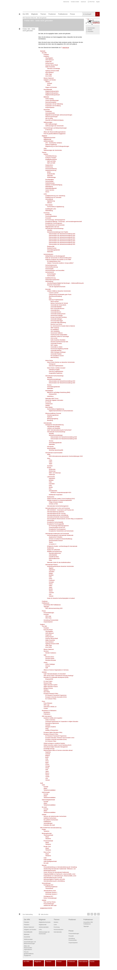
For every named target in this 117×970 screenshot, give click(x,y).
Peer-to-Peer (47, 852)
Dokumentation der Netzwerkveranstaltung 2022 (62, 239)
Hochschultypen (51, 274)
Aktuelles (49, 230)
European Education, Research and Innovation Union (59, 737)
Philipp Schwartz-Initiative (56, 502)
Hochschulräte (51, 275)
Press (43, 701)
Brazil (46, 757)
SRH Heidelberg (55, 331)
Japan (50, 463)
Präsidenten (48, 111)
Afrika (48, 454)
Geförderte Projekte (54, 369)
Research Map (48, 683)
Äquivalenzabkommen (55, 553)
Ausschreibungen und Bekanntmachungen (55, 128)
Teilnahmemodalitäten (50, 790)
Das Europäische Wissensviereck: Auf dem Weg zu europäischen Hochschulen (65, 519)
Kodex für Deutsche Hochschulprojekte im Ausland (61, 598)
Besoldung (50, 420)
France (47, 764)
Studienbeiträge (51, 177)
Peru (50, 489)
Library (45, 662)
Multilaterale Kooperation (55, 494)
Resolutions (47, 712)
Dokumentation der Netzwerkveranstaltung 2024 (62, 242)
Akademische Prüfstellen (55, 537)
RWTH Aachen (55, 301)
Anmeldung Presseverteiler (51, 620)
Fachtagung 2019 (48, 885)
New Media (47, 691)
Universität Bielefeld (56, 306)
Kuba (50, 485)
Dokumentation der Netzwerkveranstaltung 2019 (62, 233)
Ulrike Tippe (48, 74)
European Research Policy (51, 693)
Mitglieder (44, 136)
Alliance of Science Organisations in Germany (56, 670)
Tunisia (47, 776)
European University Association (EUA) (56, 697)
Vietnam (51, 596)
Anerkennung (49, 167)
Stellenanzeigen (48, 122)
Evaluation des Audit (49, 825)
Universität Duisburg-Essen (58, 313)
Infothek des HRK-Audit (50, 905)
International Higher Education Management (56, 747)
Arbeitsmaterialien (48, 141)
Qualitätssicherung (50, 278)
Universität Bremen (56, 312)
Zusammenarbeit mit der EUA (57, 527)
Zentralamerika (53, 490)
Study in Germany (50, 719)
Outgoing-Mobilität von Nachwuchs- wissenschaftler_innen (59, 874)
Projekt (44, 829)
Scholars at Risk (53, 504)
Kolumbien (52, 483)
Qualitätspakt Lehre (50, 209)
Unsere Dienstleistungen (52, 100)
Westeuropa (52, 471)
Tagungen (46, 606)
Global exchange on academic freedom (54, 743)
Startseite (42, 51)
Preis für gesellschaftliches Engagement (54, 133)
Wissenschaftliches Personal (53, 413)
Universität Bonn (55, 310)
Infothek (44, 814)
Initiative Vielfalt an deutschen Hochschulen (59, 291)
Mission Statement (49, 78)
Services (47, 666)
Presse (44, 611)
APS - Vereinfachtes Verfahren (53, 143)
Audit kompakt (46, 792)
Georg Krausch (49, 63)
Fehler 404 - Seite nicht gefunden (29, 30)
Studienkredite (51, 174)
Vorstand (49, 83)
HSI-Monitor (50, 446)
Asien (48, 458)
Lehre (45, 194)
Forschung (46, 212)
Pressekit (46, 614)
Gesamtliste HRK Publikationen (52, 604)
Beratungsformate (47, 833)
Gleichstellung (49, 281)
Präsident (46, 54)
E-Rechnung (48, 129)
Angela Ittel (48, 61)
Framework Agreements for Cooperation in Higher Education (61, 721)
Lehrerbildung (49, 199)
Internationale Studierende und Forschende (57, 533)
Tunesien (51, 592)
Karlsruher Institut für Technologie (60, 336)
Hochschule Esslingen (57, 315)
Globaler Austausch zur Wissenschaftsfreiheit (59, 500)
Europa (49, 467)
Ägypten (51, 568)
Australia (47, 754)
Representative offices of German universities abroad (58, 750)
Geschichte (47, 109)
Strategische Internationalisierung (54, 424)
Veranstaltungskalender (53, 250)
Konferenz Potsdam (50, 157)
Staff (45, 655)
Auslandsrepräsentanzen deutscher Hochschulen (60, 566)
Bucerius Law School (56, 324)
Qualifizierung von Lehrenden (53, 197)
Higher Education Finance (51, 686)
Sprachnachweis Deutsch (56, 540)
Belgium (47, 755)
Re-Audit (44, 807)
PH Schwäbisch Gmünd (57, 355)
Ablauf (45, 788)
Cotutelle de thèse (54, 556)
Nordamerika (50, 497)
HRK (24, 17)
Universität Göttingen (56, 319)
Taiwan (51, 591)
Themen (44, 152)
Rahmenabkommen (54, 558)
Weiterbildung (49, 186)
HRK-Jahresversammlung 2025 (53, 608)
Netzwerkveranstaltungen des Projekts (57, 232)
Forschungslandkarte (51, 216)
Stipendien (50, 175)
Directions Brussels (50, 660)
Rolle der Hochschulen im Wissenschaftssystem (58, 257)
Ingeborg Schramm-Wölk (52, 70)
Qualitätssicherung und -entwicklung (55, 195)
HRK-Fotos (48, 618)
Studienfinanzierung (50, 170)
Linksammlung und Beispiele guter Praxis (60, 294)
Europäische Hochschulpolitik (55, 522)
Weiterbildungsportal (51, 188)
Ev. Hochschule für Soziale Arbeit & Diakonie (63, 326)
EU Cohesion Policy (50, 698)
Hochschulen (91, 28)
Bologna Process (48, 688)
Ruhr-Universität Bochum (57, 308)
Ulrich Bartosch (49, 59)
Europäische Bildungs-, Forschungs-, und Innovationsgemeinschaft (63, 221)
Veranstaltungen (48, 823)
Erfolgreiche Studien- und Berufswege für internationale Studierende (62, 547)
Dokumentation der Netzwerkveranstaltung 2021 (62, 237)
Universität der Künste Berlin (58, 305)
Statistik (47, 405)
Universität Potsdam (56, 354)
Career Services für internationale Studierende (56, 872)
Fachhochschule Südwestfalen (59, 334)
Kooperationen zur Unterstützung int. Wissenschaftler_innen (60, 875)
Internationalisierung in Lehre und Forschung (57, 508)
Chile (50, 482)
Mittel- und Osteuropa (55, 473)
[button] (27, 914)
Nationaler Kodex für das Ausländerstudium (59, 562)
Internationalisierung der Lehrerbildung (57, 515)
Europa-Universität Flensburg (59, 317)
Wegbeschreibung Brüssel (52, 94)
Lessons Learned (53, 292)
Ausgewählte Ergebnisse (55, 373)
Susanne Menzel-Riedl (51, 65)
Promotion (48, 218)
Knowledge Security (49, 748)
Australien (50, 466)
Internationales (48, 423)
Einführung (48, 214)
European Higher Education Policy (53, 732)
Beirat (48, 85)
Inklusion (49, 202)
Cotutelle (47, 725)
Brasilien (51, 480)
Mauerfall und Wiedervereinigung (54, 120)
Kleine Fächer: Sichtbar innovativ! (56, 368)
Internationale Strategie (53, 426)
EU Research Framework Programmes (56, 695)
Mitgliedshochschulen (49, 137)
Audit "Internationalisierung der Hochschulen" (59, 430)
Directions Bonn (49, 657)
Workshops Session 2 (51, 894)
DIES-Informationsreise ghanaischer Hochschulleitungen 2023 (66, 456)
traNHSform (50, 396)
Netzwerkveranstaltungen (54, 379)
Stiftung (47, 81)
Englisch (42, 624)
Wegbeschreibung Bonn (51, 93)
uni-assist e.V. (53, 544)
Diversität (47, 289)
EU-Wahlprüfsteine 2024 (53, 261)
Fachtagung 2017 (48, 896)
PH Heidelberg (55, 329)
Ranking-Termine (51, 248)
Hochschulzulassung (51, 168)
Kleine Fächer (49, 360)
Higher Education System (50, 684)
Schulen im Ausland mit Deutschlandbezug (60, 539)
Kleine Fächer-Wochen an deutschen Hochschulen (61, 362)
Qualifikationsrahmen (51, 159)
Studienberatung (49, 183)
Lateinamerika (51, 476)
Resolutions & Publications (49, 710)
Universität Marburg (56, 350)
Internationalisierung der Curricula (56, 513)
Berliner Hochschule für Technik (59, 303)
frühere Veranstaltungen (50, 898)
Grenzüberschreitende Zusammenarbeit (58, 517)
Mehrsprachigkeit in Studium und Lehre (54, 879)
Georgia (47, 766)
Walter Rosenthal (50, 66)
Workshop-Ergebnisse (51, 886)
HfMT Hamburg (55, 327)
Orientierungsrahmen (53, 415)
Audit (41, 783)
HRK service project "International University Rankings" (59, 675)
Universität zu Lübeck (56, 347)
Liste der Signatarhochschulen (57, 286)
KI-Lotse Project (48, 681)
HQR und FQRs (51, 161)
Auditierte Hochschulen (50, 818)
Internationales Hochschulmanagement (57, 506)
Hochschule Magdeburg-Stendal (59, 348)
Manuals (44, 865)
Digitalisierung (51, 201)
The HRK (44, 626)
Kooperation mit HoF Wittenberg (54, 104)
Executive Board (48, 629)
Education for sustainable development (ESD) (56, 677)
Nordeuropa (52, 469)
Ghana (51, 584)
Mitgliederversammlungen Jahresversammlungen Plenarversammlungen (58, 115)
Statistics (46, 690)
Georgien (51, 582)
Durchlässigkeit (49, 179)
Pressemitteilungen (49, 612)
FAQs (50, 560)
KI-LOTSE (48, 402)
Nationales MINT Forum (51, 398)
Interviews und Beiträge (53, 68)
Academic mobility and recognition (53, 718)
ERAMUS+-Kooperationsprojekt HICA (61, 492)
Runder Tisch (47, 846)
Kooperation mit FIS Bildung (53, 105)
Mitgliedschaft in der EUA (52, 226)
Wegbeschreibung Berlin (52, 91)
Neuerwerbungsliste (50, 102)
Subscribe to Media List (50, 706)
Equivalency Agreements (52, 723)
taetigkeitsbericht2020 (46, 908)
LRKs (45, 148)
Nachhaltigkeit (49, 390)
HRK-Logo (48, 616)
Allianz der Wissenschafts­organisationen (55, 132)
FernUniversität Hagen (57, 320)
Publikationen (45, 603)
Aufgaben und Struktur (50, 80)
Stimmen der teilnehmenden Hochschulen (55, 816)
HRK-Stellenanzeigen (51, 124)
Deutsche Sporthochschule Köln (59, 341)
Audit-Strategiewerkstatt (48, 799)
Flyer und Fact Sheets (50, 902)
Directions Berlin (49, 658)
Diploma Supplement (51, 144)
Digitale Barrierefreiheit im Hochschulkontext (61, 410)
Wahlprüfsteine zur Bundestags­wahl (55, 256)
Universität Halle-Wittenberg (58, 322)
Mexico (47, 773)
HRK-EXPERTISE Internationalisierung (50, 827)
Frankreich (52, 580)
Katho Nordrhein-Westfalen (58, 340)
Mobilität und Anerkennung (54, 551)
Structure (46, 651)
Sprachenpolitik (51, 448)
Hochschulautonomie (51, 265)
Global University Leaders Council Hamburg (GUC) (61, 498)
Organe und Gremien (51, 87)
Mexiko (51, 487)
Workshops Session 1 (51, 892)
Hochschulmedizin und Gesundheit (54, 270)
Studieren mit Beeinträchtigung (53, 184)
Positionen (45, 601)
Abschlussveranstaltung (55, 296)
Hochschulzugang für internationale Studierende (60, 535)
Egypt (47, 762)
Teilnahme (46, 831)
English (98, 1)
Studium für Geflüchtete (53, 549)
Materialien (50, 251)
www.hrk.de (65, 47)
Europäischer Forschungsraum (53, 223)
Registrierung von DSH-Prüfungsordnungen (57, 146)
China (50, 460)
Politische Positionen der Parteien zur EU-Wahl (58, 259)
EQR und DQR (51, 163)
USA (50, 594)
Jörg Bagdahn (49, 58)
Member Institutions (50, 653)
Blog (50, 298)
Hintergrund (52, 364)
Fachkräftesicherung (51, 156)
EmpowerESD (53, 394)
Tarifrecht (49, 417)
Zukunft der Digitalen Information (54, 400)
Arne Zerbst (48, 76)
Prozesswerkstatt (48, 841)
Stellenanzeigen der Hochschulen (54, 125)
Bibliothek (46, 97)
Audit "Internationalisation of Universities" (55, 674)
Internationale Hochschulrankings (54, 228)
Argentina (48, 752)
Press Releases (48, 703)
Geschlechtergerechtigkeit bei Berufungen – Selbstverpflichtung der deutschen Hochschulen (65, 284)
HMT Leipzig (54, 345)
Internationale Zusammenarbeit (53, 452)
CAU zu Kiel (54, 338)
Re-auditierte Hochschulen (51, 820)
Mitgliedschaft (47, 139)
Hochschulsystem (48, 254)
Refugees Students (50, 726)
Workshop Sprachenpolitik (56, 450)
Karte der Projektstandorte (56, 299)
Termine (49, 385)
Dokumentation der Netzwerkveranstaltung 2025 (62, 244)
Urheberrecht (49, 403)
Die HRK (44, 52)
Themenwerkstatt (48, 835)
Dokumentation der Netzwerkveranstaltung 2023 (62, 240)
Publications (47, 714)
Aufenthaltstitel (53, 555)
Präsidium (46, 56)
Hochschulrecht (49, 272)
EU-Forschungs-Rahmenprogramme (59, 525)
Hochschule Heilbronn (57, 333)
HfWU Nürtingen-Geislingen (58, 352)
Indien (50, 462)
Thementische (49, 888)
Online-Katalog (49, 98)
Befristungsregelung (52, 418)
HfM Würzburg (55, 357)
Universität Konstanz (56, 343)
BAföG (49, 172)
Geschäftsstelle (48, 89)
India (46, 769)
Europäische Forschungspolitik (55, 524)
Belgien (51, 573)
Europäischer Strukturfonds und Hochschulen (61, 531)
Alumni (47, 191)
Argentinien (52, 478)
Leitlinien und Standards (53, 428)
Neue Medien (49, 205)
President (46, 628)
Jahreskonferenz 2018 (50, 890)
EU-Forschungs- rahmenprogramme (55, 219)
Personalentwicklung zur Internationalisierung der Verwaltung (60, 867)
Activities (44, 672)
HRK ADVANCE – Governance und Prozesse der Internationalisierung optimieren (60, 510)
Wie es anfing (49, 118)
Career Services (49, 190)
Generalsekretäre (50, 113)
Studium (46, 154)
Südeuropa (52, 474)
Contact (46, 708)
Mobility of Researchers (51, 730)
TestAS (51, 542)
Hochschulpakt (49, 181)
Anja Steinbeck (49, 72)
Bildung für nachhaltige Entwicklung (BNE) (58, 392)
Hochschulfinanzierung (51, 267)
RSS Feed (92, 1)
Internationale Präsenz (51, 564)
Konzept (46, 786)
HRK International (47, 716)
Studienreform (49, 165)
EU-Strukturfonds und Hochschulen (55, 225)
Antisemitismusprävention (52, 279)
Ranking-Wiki (50, 246)
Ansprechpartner (50, 107)
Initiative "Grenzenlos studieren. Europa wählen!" (60, 263)
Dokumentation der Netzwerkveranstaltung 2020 (62, 235)
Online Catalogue (50, 664)
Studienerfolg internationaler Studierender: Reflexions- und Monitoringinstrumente (60, 869)
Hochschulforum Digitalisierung (55, 206)
